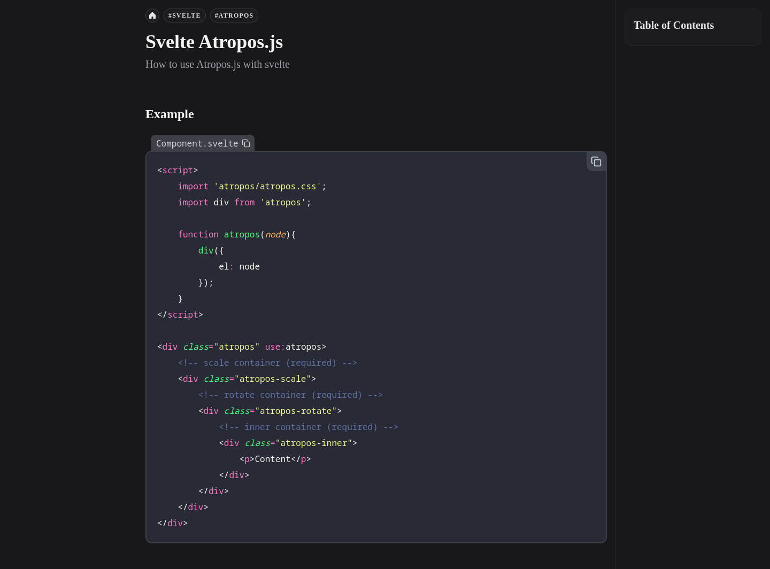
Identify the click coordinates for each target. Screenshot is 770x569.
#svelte (184, 15)
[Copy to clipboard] (246, 143)
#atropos (234, 15)
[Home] (152, 15)
